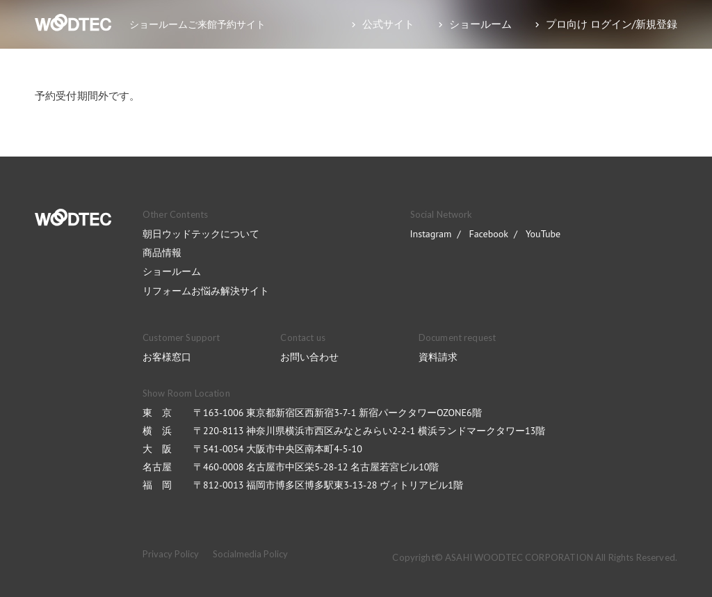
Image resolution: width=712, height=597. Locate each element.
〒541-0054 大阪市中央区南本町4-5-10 (277, 449)
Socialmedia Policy (250, 553)
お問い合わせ (309, 357)
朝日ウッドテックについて (201, 234)
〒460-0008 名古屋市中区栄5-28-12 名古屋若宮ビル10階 (316, 467)
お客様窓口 (167, 357)
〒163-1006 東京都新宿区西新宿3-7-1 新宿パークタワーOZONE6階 (337, 412)
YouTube (543, 234)
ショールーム (172, 271)
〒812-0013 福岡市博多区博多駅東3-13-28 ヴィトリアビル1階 (328, 485)
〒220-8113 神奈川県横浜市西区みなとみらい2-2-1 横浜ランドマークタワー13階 (369, 430)
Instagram (431, 234)
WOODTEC (73, 217)
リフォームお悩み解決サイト (206, 291)
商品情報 (162, 252)
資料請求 (438, 357)
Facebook (488, 234)
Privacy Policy (171, 553)
